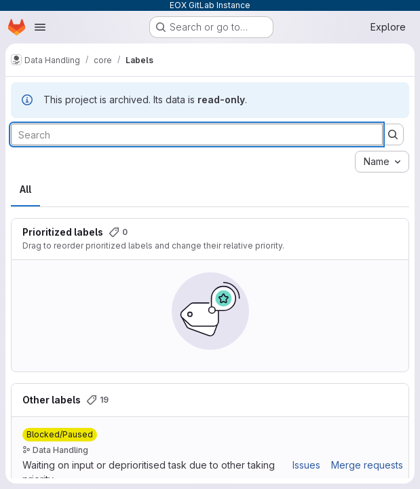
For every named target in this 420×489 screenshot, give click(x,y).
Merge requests (367, 465)
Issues (306, 465)
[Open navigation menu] (40, 27)
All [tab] (25, 189)
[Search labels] (197, 134)
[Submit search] (393, 134)
